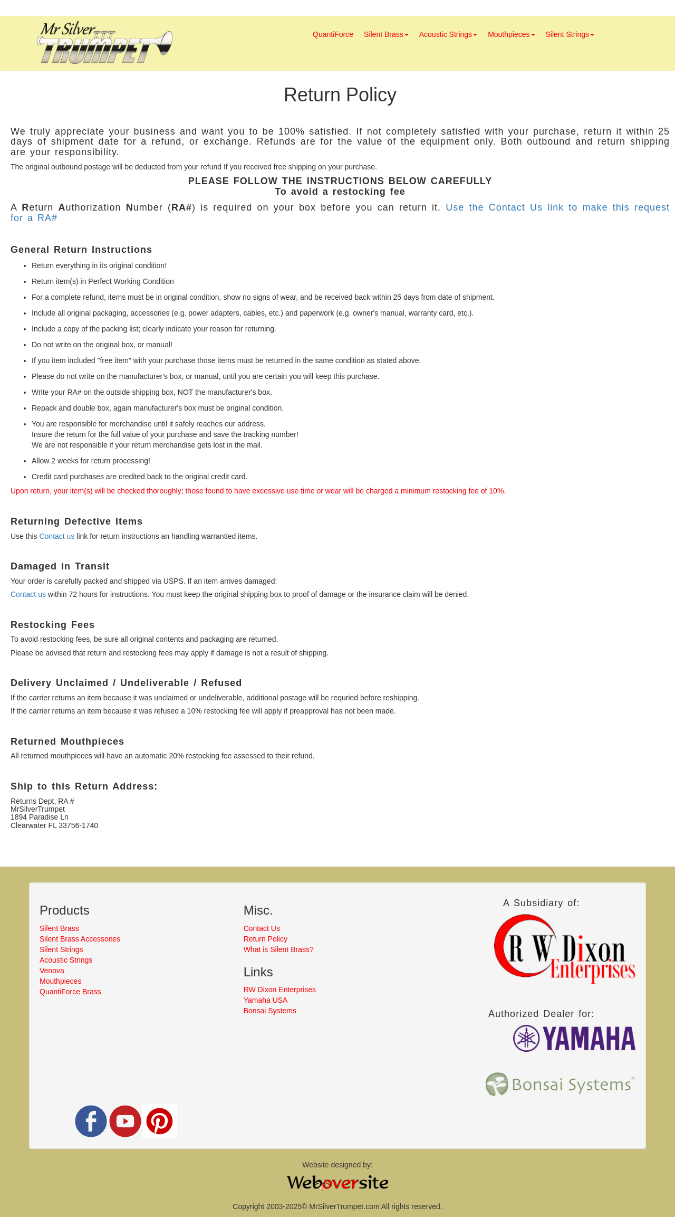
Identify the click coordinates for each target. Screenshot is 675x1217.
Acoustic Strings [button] (448, 34)
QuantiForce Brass (70, 991)
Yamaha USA (266, 1000)
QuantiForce (333, 34)
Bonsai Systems (270, 1010)
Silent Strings (61, 949)
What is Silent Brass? (279, 949)
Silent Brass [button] (386, 34)
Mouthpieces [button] (511, 34)
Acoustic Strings (66, 960)
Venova (52, 970)
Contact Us (262, 928)
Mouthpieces (60, 981)
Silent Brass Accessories (80, 939)
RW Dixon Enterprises (280, 989)
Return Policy (265, 939)
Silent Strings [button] (570, 34)
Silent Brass (59, 928)
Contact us (56, 536)
